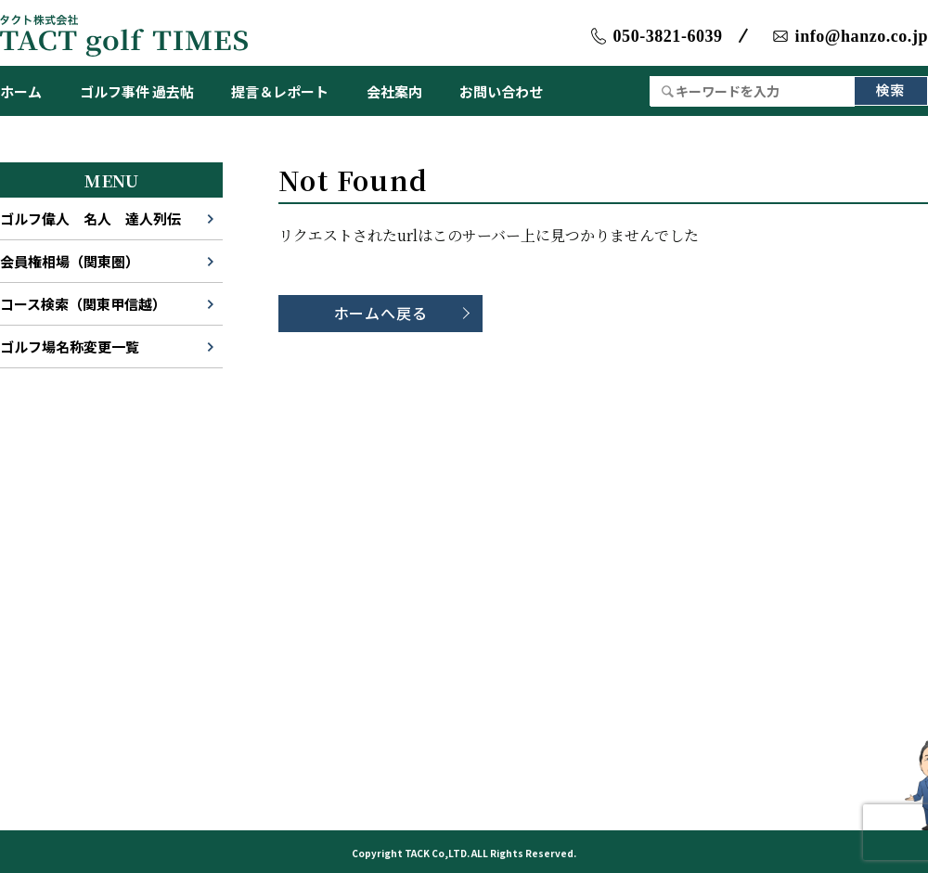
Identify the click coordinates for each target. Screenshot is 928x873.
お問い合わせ (501, 91)
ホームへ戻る (381, 313)
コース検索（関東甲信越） (83, 304)
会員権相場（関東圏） (69, 261)
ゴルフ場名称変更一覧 (69, 346)
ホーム (21, 91)
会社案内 (394, 91)
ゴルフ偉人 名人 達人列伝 (90, 218)
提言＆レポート (280, 91)
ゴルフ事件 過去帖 (137, 91)
